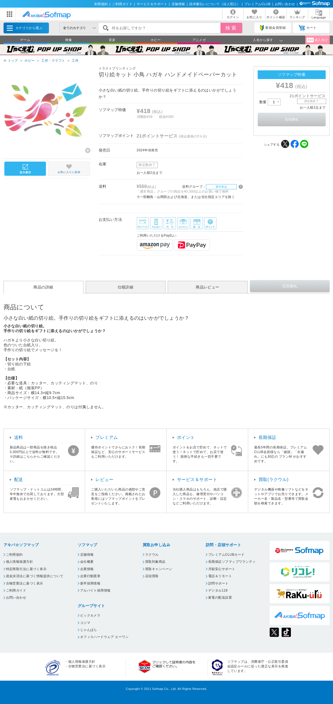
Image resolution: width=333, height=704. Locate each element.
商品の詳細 (43, 287)
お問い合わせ (285, 4)
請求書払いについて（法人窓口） (214, 4)
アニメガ (199, 40)
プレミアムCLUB (257, 4)
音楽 (112, 40)
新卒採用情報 (90, 583)
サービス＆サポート (152, 4)
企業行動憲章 (90, 576)
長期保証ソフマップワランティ (232, 562)
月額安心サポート (221, 569)
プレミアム (106, 437)
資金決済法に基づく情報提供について (35, 576)
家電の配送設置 (220, 597)
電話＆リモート (220, 576)
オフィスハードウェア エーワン (104, 637)
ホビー (156, 40)
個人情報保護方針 (19, 562)
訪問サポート (218, 583)
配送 (18, 479)
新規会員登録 (273, 28)
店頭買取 (152, 576)
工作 (75, 60)
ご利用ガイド (122, 4)
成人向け (317, 40)
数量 (270, 102)
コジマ (85, 623)
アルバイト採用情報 (95, 590)
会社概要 (87, 562)
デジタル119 (218, 590)
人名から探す (263, 40)
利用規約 (101, 4)
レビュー (104, 479)
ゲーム (25, 40)
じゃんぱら (88, 630)
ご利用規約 (14, 555)
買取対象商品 (155, 562)
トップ (13, 60)
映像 (68, 40)
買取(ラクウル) (274, 479)
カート (307, 28)
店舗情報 (178, 4)
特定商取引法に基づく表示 (26, 569)
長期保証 (267, 437)
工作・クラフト (53, 60)
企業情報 (87, 569)
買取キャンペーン (158, 569)
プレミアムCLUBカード (226, 555)
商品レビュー (207, 287)
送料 (18, 437)
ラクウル (152, 555)
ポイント (186, 437)
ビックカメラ (90, 615)
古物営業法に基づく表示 (24, 583)
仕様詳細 (125, 287)
